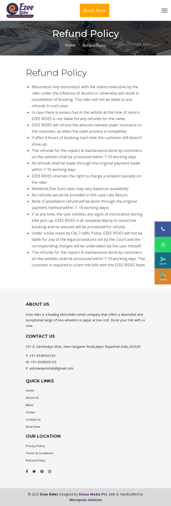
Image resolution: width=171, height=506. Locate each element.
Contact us (33, 419)
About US (32, 398)
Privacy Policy (35, 446)
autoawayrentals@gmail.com (51, 368)
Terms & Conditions (39, 453)
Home (70, 45)
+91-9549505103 (42, 355)
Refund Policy (35, 460)
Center (30, 412)
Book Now (94, 10)
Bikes (30, 405)
